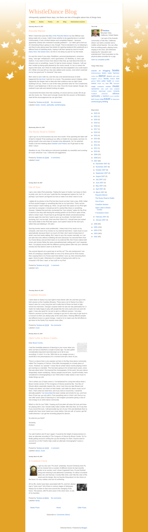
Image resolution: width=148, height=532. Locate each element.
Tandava (106, 30)
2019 (96, 123)
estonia (100, 79)
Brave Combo (38, 343)
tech (36, 268)
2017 (96, 129)
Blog (64, 22)
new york (104, 89)
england (94, 79)
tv (111, 99)
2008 (96, 158)
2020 (96, 119)
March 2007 (100, 192)
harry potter (101, 81)
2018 (96, 126)
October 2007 (101, 170)
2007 (96, 161)
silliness (115, 93)
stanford (106, 96)
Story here (33, 52)
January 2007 (101, 220)
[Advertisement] (58, 117)
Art (58, 22)
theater (97, 99)
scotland (94, 93)
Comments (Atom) (63, 515)
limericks (116, 83)
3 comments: (56, 158)
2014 (96, 138)
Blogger (84, 528)
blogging (106, 71)
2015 (96, 135)
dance (37, 451)
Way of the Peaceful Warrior (59, 36)
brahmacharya (96, 73)
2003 (96, 233)
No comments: (56, 102)
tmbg (101, 99)
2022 (96, 116)
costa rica (94, 76)
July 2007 (99, 179)
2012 (96, 145)
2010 (96, 151)
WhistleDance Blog (53, 11)
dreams (109, 76)
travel (37, 160)
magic (93, 86)
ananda (94, 71)
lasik (107, 83)
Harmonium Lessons (78, 22)
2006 (96, 224)
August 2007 (100, 176)
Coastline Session (37, 294)
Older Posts (82, 507)
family (37, 500)
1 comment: (55, 265)
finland (112, 79)
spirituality (50, 105)
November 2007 (102, 167)
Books (41, 22)
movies (43, 105)
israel (99, 83)
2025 (96, 113)
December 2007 (102, 164)
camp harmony (113, 73)
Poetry (50, 22)
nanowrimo (95, 89)
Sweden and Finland (59, 143)
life (111, 83)
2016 (96, 132)
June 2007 (100, 183)
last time (42, 79)
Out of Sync (35, 187)
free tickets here (43, 52)
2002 (96, 236)
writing (105, 101)
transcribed (49, 393)
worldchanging (60, 105)
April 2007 (100, 189)
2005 (96, 227)
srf (101, 96)
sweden (116, 96)
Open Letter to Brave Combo (43, 338)
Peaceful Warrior (37, 31)
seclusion (105, 93)
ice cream (115, 81)
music (37, 328)
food (117, 79)
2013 (96, 142)
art (100, 71)
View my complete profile (100, 59)
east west (116, 76)
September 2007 (102, 173)
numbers (94, 91)
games (93, 81)
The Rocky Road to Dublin (42, 131)
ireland (93, 83)
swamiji (111, 96)
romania (116, 91)
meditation (100, 86)
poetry (109, 91)
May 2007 (99, 186)
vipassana (116, 99)
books (37, 105)
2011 (96, 148)
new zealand (114, 89)
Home (33, 22)
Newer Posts (35, 507)
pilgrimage (102, 91)
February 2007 (101, 217)
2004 (96, 230)
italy (103, 83)
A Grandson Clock (38, 461)
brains (104, 73)
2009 (96, 154)
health (109, 81)
